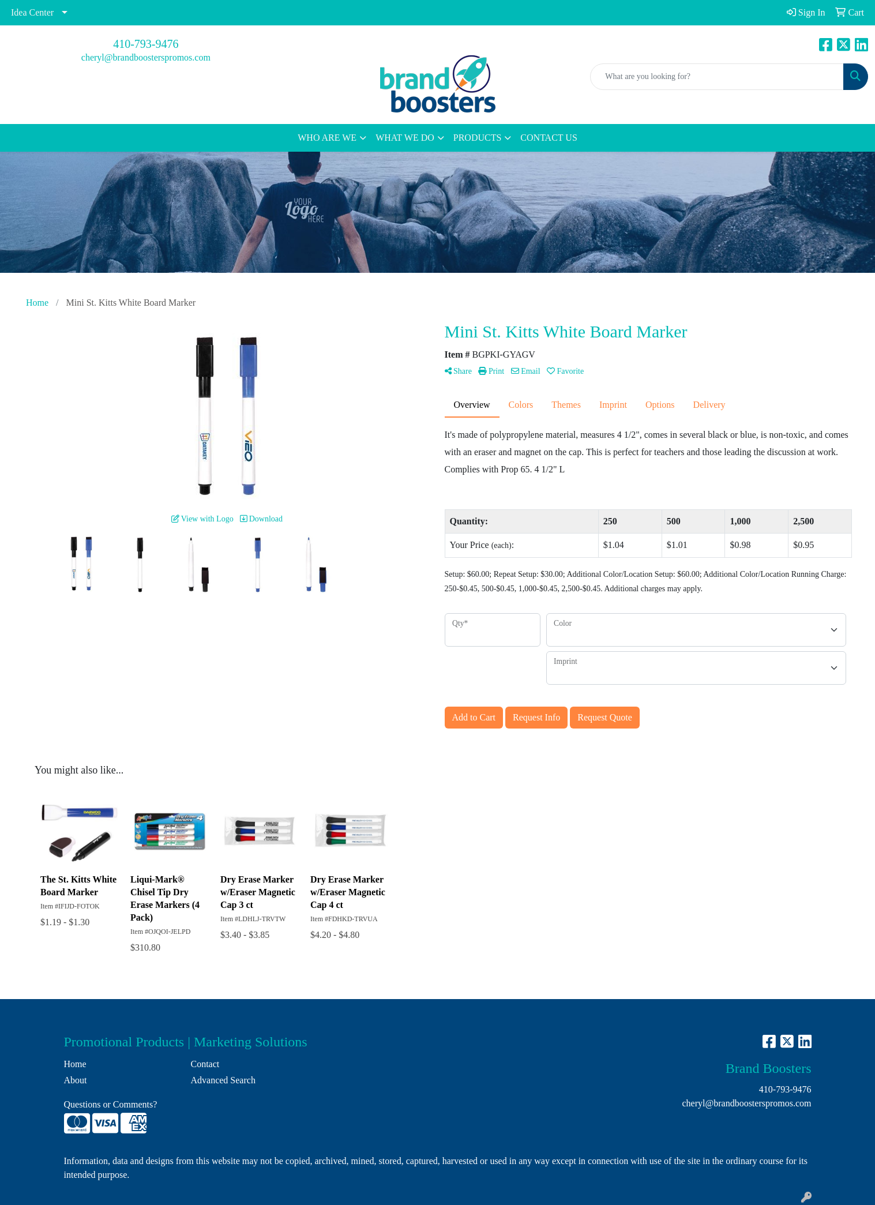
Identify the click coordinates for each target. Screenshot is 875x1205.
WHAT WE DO (404, 137)
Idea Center (32, 12)
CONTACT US (548, 137)
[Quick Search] (717, 76)
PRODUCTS (477, 137)
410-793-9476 (145, 43)
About (75, 1080)
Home (75, 1064)
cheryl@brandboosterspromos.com (146, 57)
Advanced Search (223, 1080)
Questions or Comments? (110, 1104)
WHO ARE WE (327, 137)
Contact (205, 1064)
